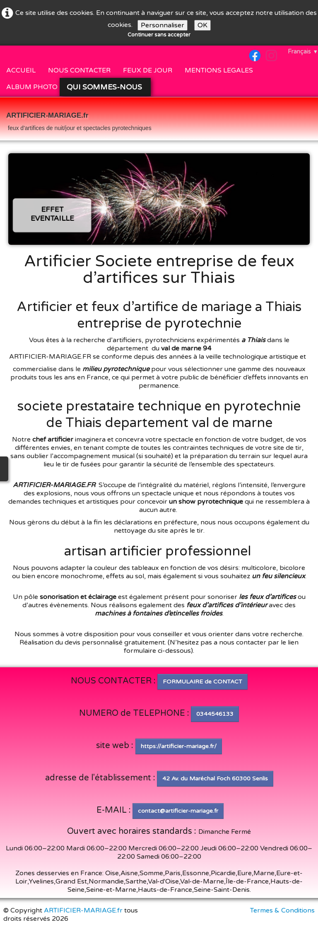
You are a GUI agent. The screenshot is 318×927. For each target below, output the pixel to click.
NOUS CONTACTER (79, 70)
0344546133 (215, 713)
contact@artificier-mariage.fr (178, 810)
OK (202, 25)
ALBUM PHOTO (32, 87)
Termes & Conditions (282, 910)
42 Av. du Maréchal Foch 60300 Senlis (215, 778)
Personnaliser (162, 25)
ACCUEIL (21, 70)
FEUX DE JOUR (147, 70)
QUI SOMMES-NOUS (105, 87)
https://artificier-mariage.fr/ (179, 746)
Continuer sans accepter (159, 34)
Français (303, 51)
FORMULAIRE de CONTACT (202, 681)
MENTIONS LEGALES (219, 70)
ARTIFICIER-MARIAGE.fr (83, 910)
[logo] (79, 119)
